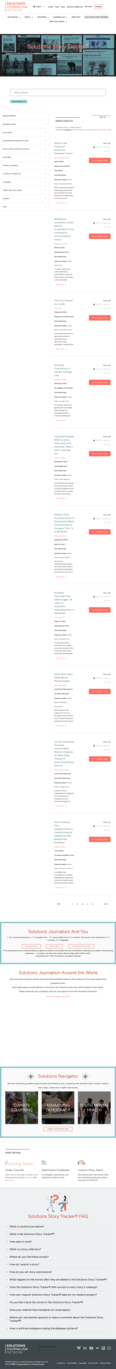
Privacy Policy (105, 1363)
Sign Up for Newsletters (47, 1347)
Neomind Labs (38, 1364)
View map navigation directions (58, 996)
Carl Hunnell (59, 617)
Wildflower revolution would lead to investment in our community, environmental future (64, 229)
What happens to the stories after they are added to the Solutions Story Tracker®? (58, 1279)
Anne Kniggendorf (61, 158)
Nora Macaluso (60, 685)
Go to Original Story (100, 160)
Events (50, 7)
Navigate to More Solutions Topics (58, 1129)
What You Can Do (57, 21)
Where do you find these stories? (29, 1256)
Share (105, 143)
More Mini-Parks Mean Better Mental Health (63, 677)
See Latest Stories (31, 946)
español (30, 1177)
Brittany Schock (60, 244)
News (57, 7)
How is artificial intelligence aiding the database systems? (44, 1328)
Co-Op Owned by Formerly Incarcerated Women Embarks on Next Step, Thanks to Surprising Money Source (64, 753)
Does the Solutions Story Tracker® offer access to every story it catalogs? (53, 1287)
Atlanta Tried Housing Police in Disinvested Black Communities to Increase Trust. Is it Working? (64, 523)
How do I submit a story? (24, 1264)
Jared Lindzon (60, 458)
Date (24, 207)
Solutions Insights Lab (74, 7)
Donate (98, 7)
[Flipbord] (103, 1348)
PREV (59, 904)
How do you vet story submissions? (31, 1272)
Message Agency (23, 1364)
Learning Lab (59, 17)
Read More (60, 203)
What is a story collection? (25, 1249)
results (68, 130)
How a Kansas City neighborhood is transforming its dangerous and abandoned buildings (63, 832)
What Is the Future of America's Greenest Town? (63, 148)
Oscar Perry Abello (61, 770)
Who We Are (13, 17)
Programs (41, 17)
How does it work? (21, 1241)
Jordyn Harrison (60, 380)
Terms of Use (93, 1363)
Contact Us (61, 1363)
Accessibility (72, 1363)
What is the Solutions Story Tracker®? (32, 1234)
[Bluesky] (79, 1346)
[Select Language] (40, 6)
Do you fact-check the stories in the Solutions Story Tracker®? (46, 1302)
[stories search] (58, 94)
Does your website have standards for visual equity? (40, 1309)
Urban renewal (17, 101)
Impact (28, 17)
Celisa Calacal (59, 847)
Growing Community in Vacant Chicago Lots (63, 370)
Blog (63, 7)
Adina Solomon (60, 536)
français (10, 1180)
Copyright (82, 1363)
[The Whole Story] (97, 1348)
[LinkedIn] (85, 1348)
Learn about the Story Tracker (81, 946)
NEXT (106, 904)
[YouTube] (91, 1348)
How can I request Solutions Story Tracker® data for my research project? (53, 1294)
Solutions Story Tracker (96, 17)
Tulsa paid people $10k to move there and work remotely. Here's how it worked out (64, 445)
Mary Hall (58, 308)
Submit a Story (54, 946)
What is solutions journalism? (27, 1226)
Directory (76, 17)
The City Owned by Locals (63, 302)
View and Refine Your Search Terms (98, 130)
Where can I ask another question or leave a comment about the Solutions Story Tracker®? (56, 1319)
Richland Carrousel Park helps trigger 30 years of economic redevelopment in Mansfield (64, 602)
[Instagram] (109, 1348)
